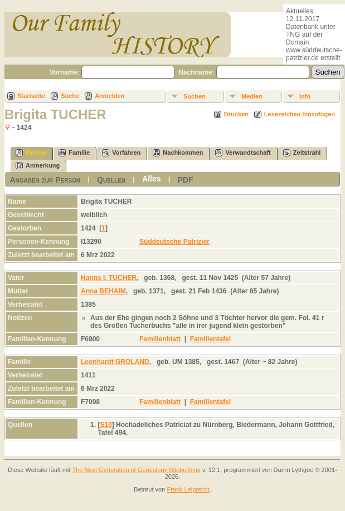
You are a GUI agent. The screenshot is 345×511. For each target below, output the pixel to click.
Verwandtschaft (242, 153)
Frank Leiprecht (188, 489)
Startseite (31, 95)
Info (304, 96)
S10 (105, 425)
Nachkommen (178, 153)
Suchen (194, 96)
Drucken (236, 114)
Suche (70, 95)
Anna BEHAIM (103, 291)
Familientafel (210, 339)
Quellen (111, 179)
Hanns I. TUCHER (109, 278)
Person (31, 153)
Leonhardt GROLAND (115, 362)
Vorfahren (121, 153)
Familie (74, 153)
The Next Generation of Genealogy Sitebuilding (136, 469)
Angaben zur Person (44, 179)
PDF (185, 179)
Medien (252, 96)
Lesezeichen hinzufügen (299, 114)
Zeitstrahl (302, 153)
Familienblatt (160, 339)
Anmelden (109, 95)
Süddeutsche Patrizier (174, 241)
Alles (151, 178)
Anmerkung (38, 165)
